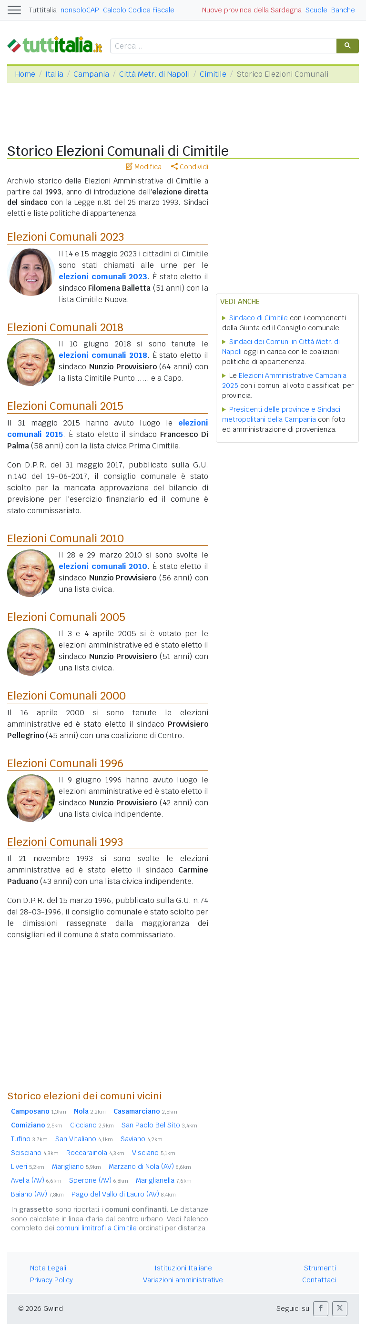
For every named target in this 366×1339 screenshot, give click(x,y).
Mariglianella (164, 1180)
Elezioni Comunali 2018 (65, 327)
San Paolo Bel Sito (159, 1125)
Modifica (144, 166)
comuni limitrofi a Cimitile (96, 1228)
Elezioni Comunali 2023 (65, 237)
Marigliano (76, 1166)
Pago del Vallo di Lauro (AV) (123, 1194)
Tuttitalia (43, 10)
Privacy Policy (51, 1280)
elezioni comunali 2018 (103, 355)
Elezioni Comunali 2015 (65, 406)
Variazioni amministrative (183, 1280)
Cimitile (213, 74)
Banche (343, 10)
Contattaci (319, 1280)
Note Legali (48, 1268)
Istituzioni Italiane (183, 1268)
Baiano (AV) (37, 1194)
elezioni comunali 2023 (103, 277)
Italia (54, 74)
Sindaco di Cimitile (258, 318)
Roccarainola (95, 1152)
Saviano (142, 1139)
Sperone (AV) (98, 1180)
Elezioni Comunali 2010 (65, 538)
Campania (91, 74)
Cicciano (92, 1125)
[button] (320, 1308)
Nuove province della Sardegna (252, 10)
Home (25, 74)
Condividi (189, 166)
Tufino (29, 1139)
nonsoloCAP (80, 10)
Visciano (153, 1152)
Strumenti (320, 1268)
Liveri (27, 1166)
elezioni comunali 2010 (103, 566)
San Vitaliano (84, 1139)
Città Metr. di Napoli (154, 74)
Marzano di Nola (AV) (150, 1166)
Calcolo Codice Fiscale (138, 10)
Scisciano (35, 1152)
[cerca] (222, 46)
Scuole (316, 10)
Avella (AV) (36, 1180)
